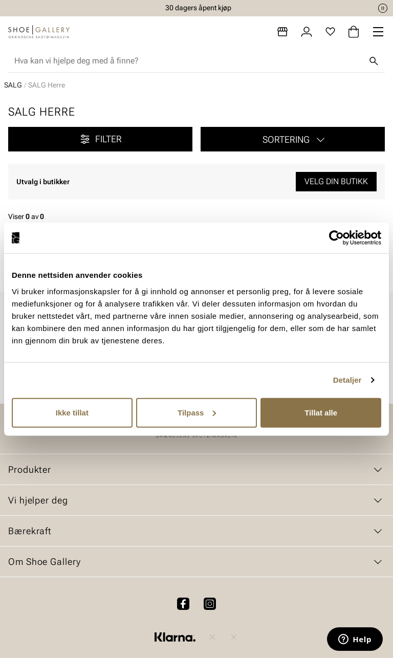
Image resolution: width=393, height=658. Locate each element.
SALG (13, 85)
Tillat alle (320, 412)
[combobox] (188, 61)
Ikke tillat (72, 412)
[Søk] (373, 61)
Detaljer (347, 380)
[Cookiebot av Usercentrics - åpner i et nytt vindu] (336, 238)
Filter (100, 139)
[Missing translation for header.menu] (378, 32)
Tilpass (197, 412)
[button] (293, 139)
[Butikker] (282, 32)
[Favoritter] (330, 32)
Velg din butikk (336, 181)
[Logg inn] (306, 32)
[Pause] (383, 8)
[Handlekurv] (353, 32)
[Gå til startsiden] (39, 31)
